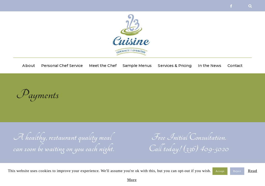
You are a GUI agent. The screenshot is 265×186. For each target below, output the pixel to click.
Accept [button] (220, 171)
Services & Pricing (175, 65)
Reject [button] (237, 171)
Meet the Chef (102, 65)
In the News (210, 65)
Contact (234, 65)
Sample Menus (137, 65)
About (28, 65)
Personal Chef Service (62, 65)
